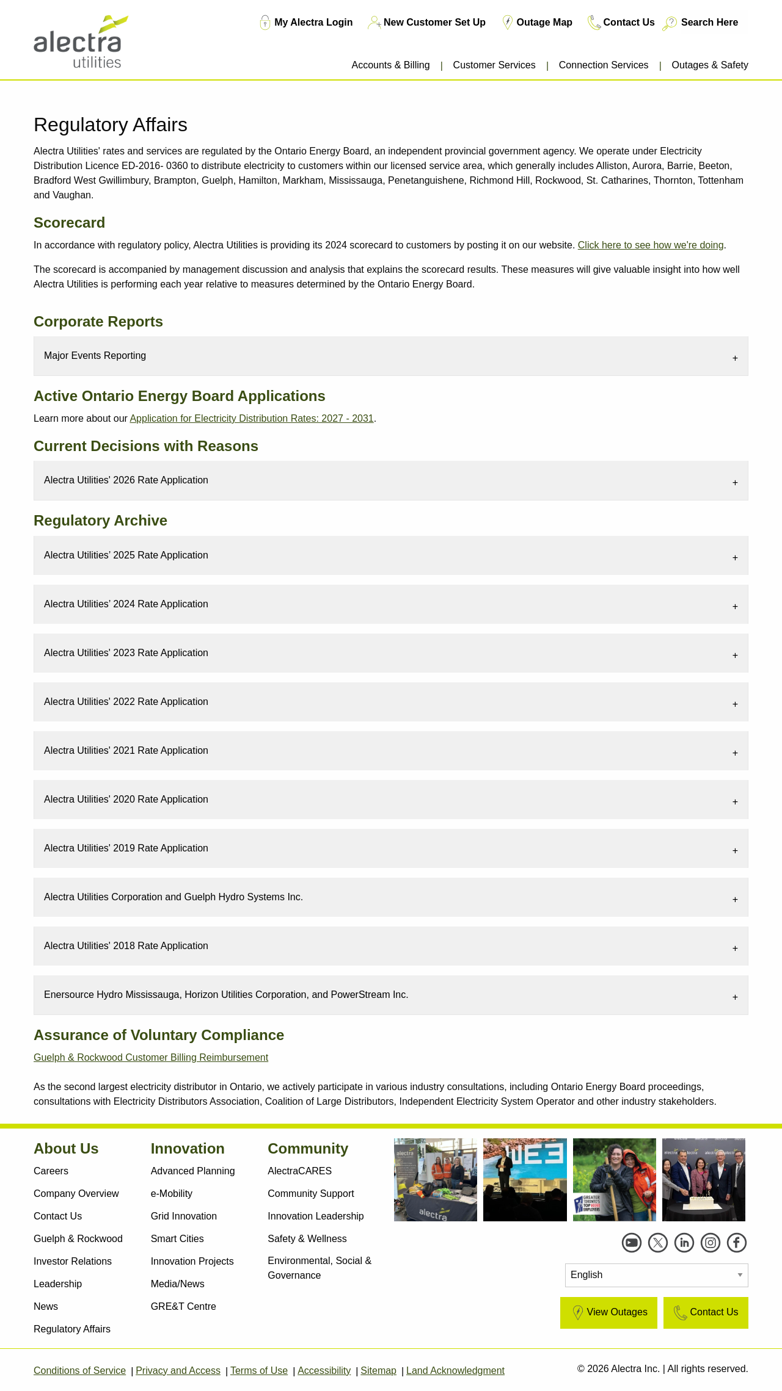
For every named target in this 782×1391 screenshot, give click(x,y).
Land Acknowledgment (455, 1370)
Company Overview (76, 1193)
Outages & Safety (710, 65)
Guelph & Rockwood (78, 1239)
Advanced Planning (193, 1171)
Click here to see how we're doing (651, 245)
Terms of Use (259, 1370)
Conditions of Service (80, 1370)
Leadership (58, 1284)
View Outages (608, 1313)
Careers (51, 1171)
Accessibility (324, 1370)
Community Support (311, 1193)
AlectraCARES (300, 1171)
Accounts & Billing (390, 65)
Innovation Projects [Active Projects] (192, 1261)
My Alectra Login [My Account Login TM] (304, 23)
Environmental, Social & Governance (319, 1268)
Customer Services (494, 65)
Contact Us (58, 1216)
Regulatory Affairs (72, 1329)
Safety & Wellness (307, 1239)
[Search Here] (714, 22)
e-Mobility (171, 1193)
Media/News (178, 1284)
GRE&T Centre (183, 1306)
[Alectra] (93, 42)
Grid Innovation (184, 1216)
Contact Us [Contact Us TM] (620, 23)
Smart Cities (177, 1239)
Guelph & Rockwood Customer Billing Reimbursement (151, 1057)
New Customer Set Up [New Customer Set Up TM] (425, 23)
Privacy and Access (178, 1370)
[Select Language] (656, 1275)
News (46, 1306)
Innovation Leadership (316, 1216)
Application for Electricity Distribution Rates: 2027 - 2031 (251, 418)
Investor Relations (73, 1261)
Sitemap (378, 1370)
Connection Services (604, 65)
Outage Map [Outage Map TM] (536, 23)
